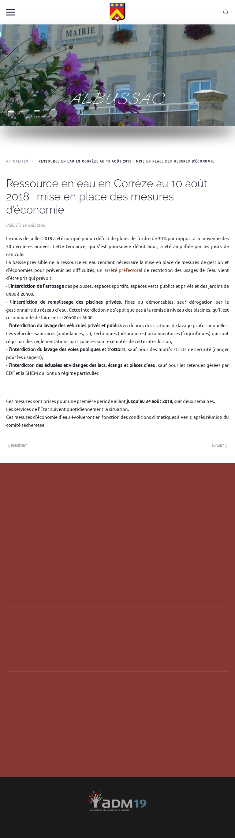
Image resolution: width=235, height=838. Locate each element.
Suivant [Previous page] (219, 446)
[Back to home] (117, 12)
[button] (10, 12)
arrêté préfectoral (123, 270)
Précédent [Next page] (17, 446)
